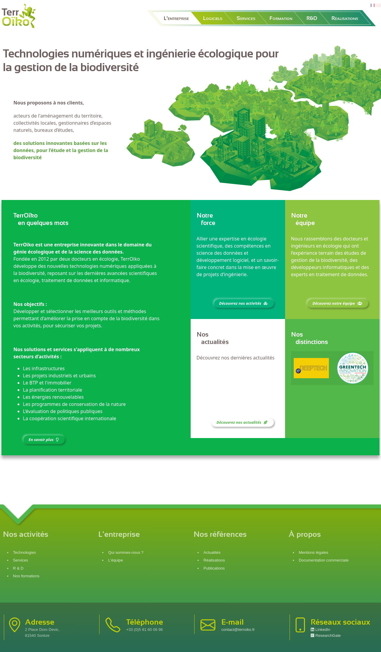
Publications (214, 568)
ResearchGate (326, 635)
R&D (312, 18)
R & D (18, 568)
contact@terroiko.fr (238, 629)
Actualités (211, 552)
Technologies (24, 552)
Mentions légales (313, 552)
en (378, 5)
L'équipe (115, 560)
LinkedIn (320, 629)
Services (246, 18)
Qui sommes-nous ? (125, 552)
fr (372, 5)
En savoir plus (44, 439)
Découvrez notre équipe (337, 303)
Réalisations (345, 18)
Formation (281, 18)
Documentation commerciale (324, 560)
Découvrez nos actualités (243, 422)
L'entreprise (176, 18)
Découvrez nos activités (244, 303)
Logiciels (212, 18)
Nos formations (26, 576)
